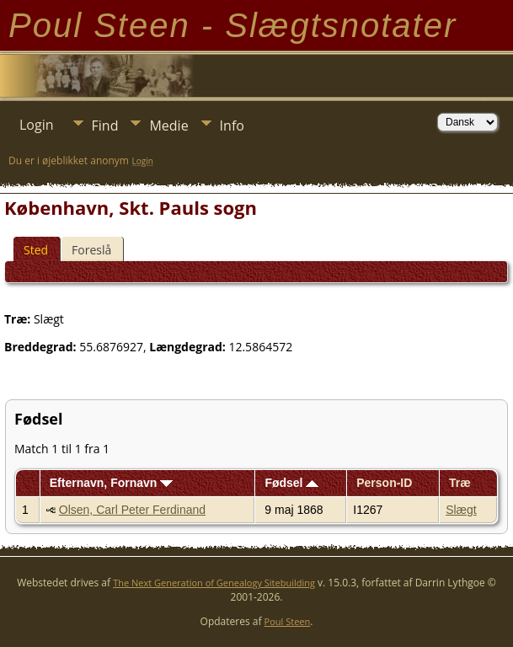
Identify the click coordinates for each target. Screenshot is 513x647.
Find (105, 125)
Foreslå (91, 250)
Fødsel (291, 482)
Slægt (461, 509)
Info (232, 125)
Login (36, 124)
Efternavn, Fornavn (111, 482)
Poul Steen (288, 621)
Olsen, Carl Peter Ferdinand (132, 509)
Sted (36, 250)
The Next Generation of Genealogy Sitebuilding (214, 582)
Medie (168, 125)
